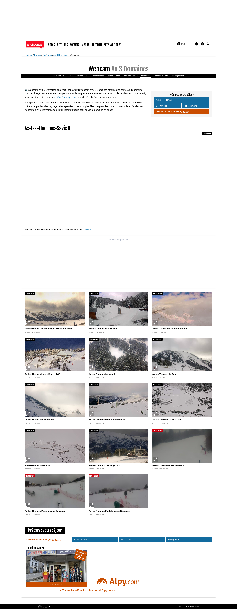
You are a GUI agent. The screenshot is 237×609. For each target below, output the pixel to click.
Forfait (110, 76)
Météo (70, 76)
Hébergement (177, 76)
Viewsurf (88, 229)
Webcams (74, 55)
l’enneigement (69, 97)
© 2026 (177, 606)
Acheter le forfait (164, 100)
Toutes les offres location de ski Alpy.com (88, 590)
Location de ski (161, 76)
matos (85, 45)
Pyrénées (47, 55)
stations (62, 45)
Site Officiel (161, 106)
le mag (51, 45)
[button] (202, 44)
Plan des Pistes (130, 76)
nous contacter (192, 606)
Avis (118, 76)
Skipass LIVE (82, 76)
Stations (29, 55)
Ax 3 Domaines (61, 55)
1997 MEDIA (44, 606)
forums (74, 45)
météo (57, 97)
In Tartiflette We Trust (106, 45)
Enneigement (97, 76)
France (37, 55)
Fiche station (58, 76)
